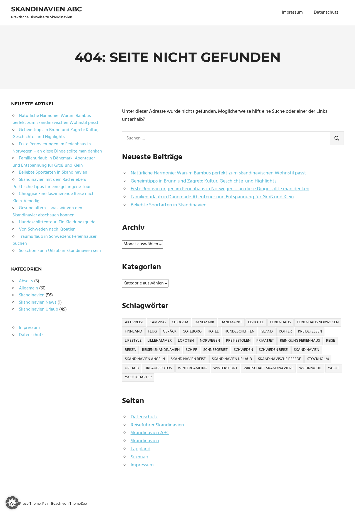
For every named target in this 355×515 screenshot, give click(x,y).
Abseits (26, 281)
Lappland (140, 449)
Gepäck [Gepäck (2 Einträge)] (170, 331)
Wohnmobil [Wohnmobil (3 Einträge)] (310, 368)
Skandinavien (145, 441)
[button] (12, 503)
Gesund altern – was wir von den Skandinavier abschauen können (47, 211)
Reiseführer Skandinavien (157, 425)
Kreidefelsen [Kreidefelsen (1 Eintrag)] (310, 331)
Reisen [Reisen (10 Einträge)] (130, 350)
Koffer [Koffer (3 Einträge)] (285, 331)
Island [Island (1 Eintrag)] (266, 331)
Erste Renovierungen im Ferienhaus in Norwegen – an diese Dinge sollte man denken (220, 189)
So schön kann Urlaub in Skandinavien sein (60, 250)
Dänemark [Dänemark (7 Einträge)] (204, 322)
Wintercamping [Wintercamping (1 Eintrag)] (192, 368)
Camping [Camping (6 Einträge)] (158, 322)
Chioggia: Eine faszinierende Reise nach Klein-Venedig (54, 197)
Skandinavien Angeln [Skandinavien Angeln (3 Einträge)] (145, 359)
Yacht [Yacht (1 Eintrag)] (333, 368)
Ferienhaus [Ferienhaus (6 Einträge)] (280, 322)
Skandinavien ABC (46, 9)
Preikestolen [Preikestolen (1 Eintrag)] (238, 341)
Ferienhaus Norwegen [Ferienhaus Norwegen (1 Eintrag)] (318, 322)
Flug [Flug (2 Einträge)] (152, 331)
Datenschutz (326, 12)
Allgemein (28, 288)
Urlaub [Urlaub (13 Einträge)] (132, 368)
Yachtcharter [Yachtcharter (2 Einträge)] (138, 377)
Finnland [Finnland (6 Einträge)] (133, 331)
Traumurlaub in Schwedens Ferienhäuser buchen (54, 240)
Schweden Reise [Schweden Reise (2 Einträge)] (273, 350)
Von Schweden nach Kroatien (47, 229)
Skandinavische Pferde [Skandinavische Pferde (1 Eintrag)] (279, 359)
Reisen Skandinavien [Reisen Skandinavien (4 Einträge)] (161, 350)
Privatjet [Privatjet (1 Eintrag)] (265, 341)
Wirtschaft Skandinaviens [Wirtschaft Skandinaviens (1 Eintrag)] (268, 368)
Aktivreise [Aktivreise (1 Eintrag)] (134, 322)
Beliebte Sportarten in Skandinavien (169, 205)
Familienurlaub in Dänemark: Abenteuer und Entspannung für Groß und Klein (212, 197)
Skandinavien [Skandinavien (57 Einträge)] (306, 350)
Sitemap (139, 457)
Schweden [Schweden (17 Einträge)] (243, 350)
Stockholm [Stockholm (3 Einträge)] (318, 359)
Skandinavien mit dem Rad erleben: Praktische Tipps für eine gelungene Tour (52, 183)
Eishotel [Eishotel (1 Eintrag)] (256, 322)
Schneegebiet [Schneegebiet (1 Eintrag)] (215, 350)
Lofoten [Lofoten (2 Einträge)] (186, 341)
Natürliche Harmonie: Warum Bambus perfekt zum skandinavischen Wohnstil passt (218, 173)
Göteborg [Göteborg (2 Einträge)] (192, 331)
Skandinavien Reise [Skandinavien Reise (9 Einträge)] (188, 359)
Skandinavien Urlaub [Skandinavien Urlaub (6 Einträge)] (232, 359)
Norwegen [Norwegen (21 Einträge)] (210, 341)
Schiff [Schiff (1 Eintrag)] (191, 350)
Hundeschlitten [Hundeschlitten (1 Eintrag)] (239, 331)
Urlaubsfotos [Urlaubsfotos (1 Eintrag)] (158, 368)
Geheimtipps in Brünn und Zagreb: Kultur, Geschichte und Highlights (203, 181)
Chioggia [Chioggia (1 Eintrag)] (180, 322)
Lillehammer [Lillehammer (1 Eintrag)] (159, 341)
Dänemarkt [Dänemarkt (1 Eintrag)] (231, 322)
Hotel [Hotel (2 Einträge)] (213, 331)
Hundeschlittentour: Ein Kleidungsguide (57, 222)
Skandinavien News (37, 302)
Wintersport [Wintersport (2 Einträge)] (225, 368)
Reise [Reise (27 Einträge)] (330, 341)
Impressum (292, 12)
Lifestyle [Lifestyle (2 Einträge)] (133, 341)
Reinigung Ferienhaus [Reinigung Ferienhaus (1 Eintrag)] (300, 341)
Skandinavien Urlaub (38, 309)
